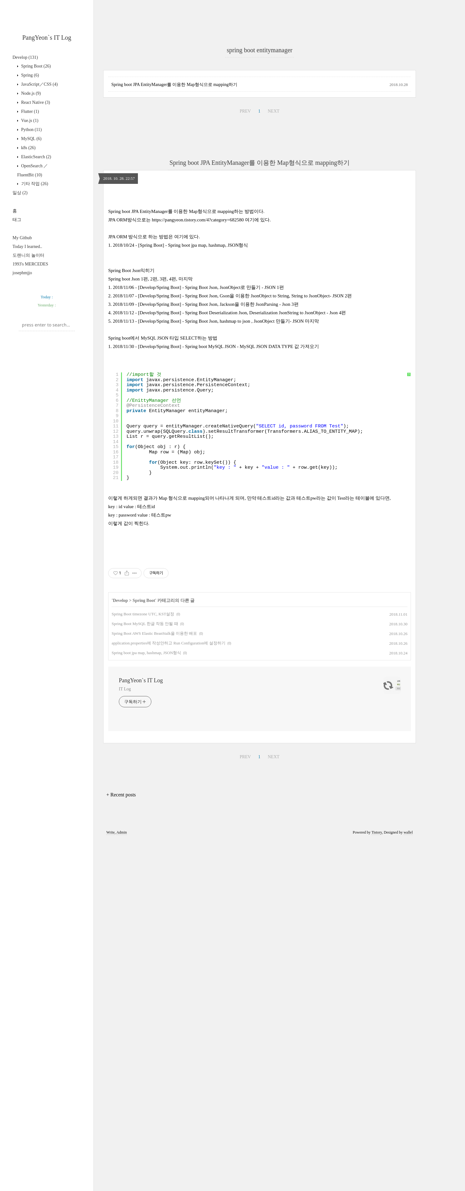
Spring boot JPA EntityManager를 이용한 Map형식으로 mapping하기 (174, 259)
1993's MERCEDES (30, 264)
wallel (408, 1182)
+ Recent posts (121, 1145)
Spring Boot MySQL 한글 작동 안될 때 (145, 973)
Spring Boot (35, 66)
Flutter (29, 111)
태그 (17, 219)
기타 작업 (34, 183)
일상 (20, 192)
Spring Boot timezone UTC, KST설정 (143, 964)
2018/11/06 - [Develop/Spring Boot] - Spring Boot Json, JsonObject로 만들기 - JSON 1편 (198, 550)
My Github (22, 237)
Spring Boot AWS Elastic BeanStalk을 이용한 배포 (154, 983)
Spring (29, 75)
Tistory (376, 1182)
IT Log (125, 1039)
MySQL (31, 138)
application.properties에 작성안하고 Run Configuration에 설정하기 (168, 993)
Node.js (30, 93)
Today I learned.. (27, 246)
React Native (35, 102)
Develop (25, 57)
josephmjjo (22, 272)
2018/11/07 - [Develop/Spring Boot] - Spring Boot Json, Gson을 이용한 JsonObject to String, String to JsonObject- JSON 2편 (232, 558)
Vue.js (29, 120)
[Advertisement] (259, 81)
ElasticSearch (35, 156)
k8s (28, 147)
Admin (121, 1182)
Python (31, 129)
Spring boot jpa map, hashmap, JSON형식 (146, 1003)
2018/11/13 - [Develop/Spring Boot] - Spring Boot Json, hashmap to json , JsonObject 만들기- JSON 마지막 (216, 583)
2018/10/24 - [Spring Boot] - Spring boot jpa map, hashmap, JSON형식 (180, 507)
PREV (245, 286)
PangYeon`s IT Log (46, 37)
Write (110, 1182)
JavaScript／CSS (39, 84)
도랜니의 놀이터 (28, 255)
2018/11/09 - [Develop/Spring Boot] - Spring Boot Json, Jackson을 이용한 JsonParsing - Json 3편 (206, 566)
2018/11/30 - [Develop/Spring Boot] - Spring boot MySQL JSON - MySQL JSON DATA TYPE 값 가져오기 (216, 609)
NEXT (273, 286)
